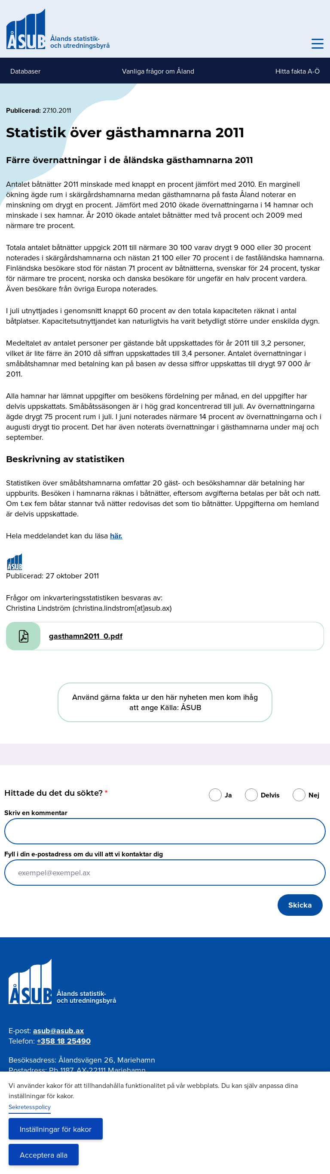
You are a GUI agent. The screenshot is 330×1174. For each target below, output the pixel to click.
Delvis (270, 795)
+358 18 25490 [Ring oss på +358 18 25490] (64, 1041)
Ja (228, 795)
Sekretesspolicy (30, 1107)
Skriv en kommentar (35, 813)
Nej (314, 795)
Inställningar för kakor (56, 1129)
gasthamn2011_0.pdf (85, 636)
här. (116, 535)
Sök (298, 43)
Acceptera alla (43, 1154)
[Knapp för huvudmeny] (318, 44)
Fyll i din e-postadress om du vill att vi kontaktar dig (83, 854)
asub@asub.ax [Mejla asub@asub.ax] (58, 1030)
